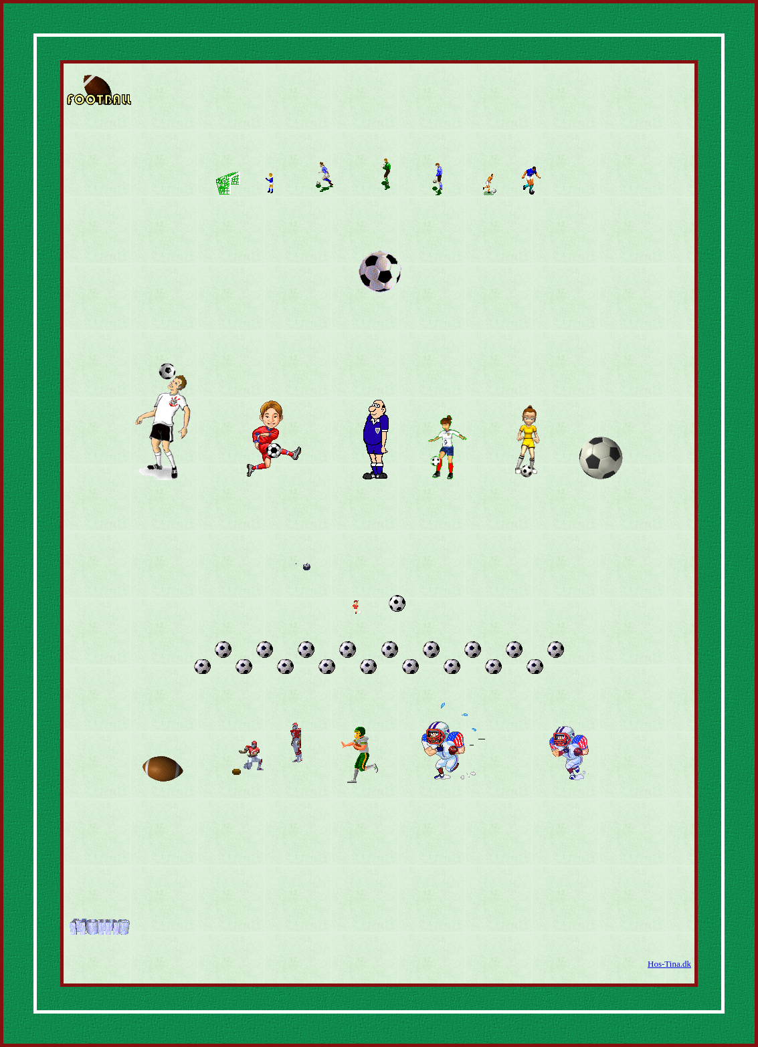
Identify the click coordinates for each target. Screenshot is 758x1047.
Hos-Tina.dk (669, 964)
